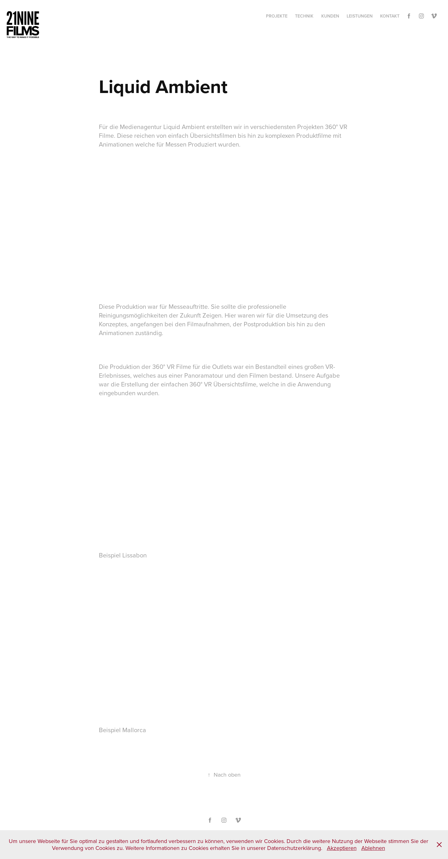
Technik (304, 16)
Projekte (277, 16)
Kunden (330, 16)
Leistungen (360, 16)
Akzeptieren (342, 848)
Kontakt (390, 16)
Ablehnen (373, 848)
